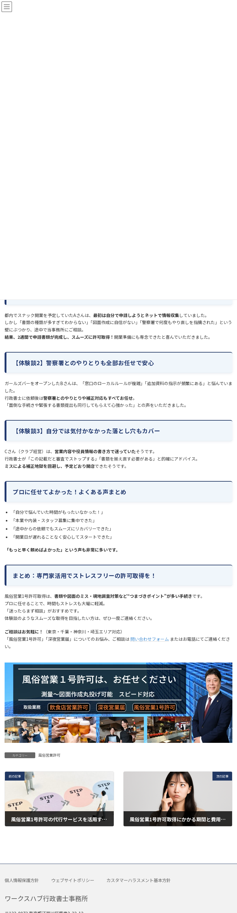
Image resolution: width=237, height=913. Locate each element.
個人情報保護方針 (22, 880)
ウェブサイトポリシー (72, 880)
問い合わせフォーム (149, 639)
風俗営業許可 (49, 755)
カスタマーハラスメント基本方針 (138, 880)
